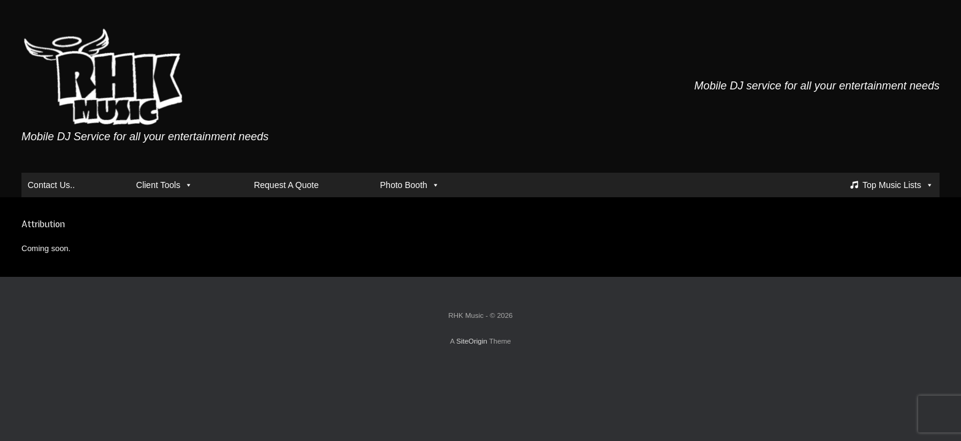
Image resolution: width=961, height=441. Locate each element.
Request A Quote (286, 185)
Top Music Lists (897, 185)
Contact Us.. (51, 185)
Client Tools (164, 185)
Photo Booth (409, 185)
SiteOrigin (471, 341)
